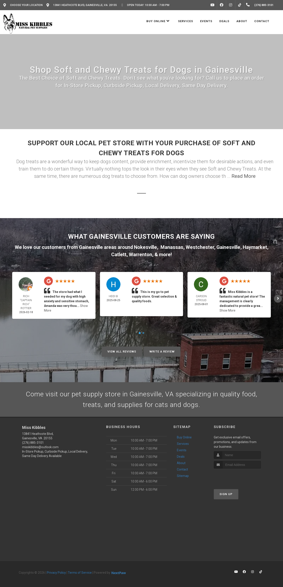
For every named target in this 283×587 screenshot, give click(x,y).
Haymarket (255, 247)
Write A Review (162, 351)
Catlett (118, 254)
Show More (227, 310)
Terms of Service (80, 572)
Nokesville (145, 247)
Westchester (200, 247)
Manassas (172, 247)
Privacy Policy (56, 572)
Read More (243, 176)
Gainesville (228, 247)
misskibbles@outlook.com (40, 447)
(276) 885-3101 (33, 442)
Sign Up (226, 494)
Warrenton (140, 254)
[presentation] (237, 477)
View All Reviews (121, 351)
